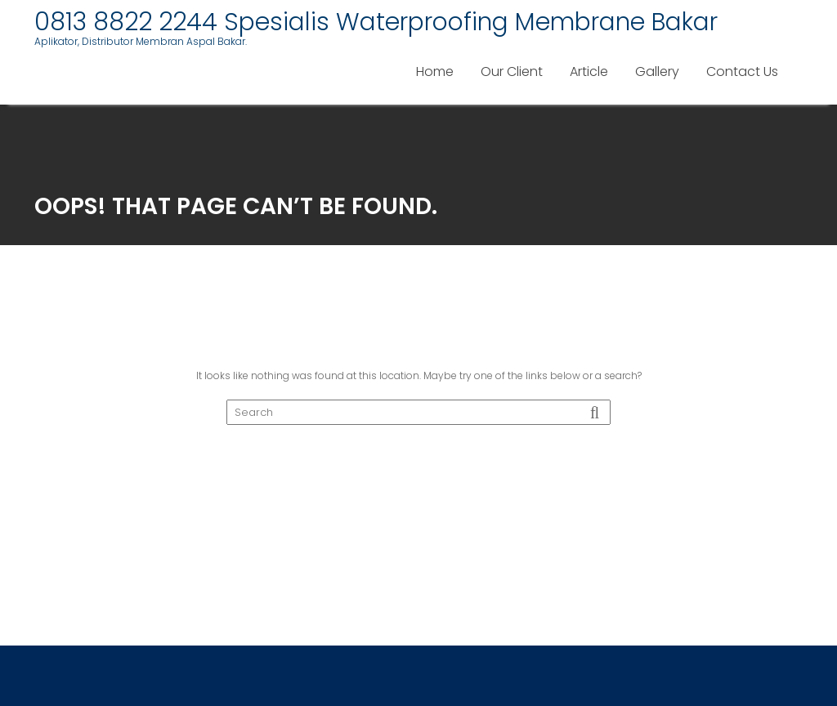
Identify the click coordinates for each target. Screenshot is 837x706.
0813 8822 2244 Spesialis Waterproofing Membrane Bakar (376, 22)
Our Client (512, 71)
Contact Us (742, 71)
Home (435, 71)
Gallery (657, 71)
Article (589, 71)
